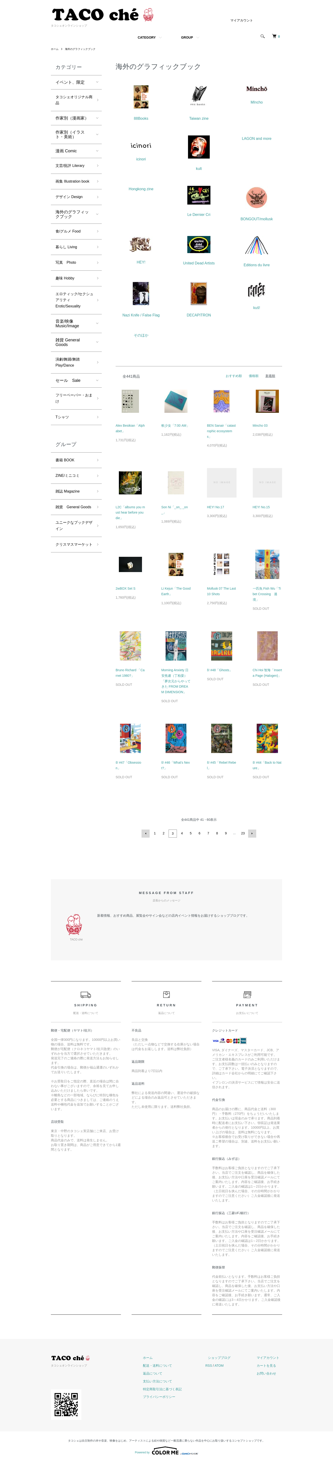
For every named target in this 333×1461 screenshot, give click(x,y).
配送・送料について (170, 1365)
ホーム (55, 49)
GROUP (187, 37)
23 (242, 833)
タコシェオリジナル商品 (72, 101)
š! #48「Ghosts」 (220, 670)
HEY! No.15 (261, 507)
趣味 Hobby (66, 293)
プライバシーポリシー (172, 1396)
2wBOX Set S (126, 588)
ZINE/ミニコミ (69, 499)
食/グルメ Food (70, 243)
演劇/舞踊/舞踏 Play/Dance (69, 381)
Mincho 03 (260, 425)
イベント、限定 (70, 82)
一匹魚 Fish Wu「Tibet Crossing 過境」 (267, 594)
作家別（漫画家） (72, 120)
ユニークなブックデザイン (72, 560)
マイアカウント (241, 20)
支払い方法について (170, 1380)
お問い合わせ (269, 1373)
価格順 (254, 376)
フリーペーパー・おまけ (72, 419)
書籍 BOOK (66, 483)
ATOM (229, 1365)
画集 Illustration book (70, 188)
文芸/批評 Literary (72, 168)
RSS (219, 1365)
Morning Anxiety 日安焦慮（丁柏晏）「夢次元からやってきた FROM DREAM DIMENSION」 (176, 681)
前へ (146, 833)
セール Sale (68, 400)
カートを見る (269, 1365)
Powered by (166, 1450)
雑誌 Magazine (69, 516)
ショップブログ (227, 1357)
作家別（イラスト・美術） (70, 136)
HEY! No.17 (215, 507)
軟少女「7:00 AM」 (175, 425)
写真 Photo (67, 276)
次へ (251, 833)
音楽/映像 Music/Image (67, 341)
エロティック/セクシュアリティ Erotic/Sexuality (73, 316)
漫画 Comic (66, 152)
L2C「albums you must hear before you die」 (130, 512)
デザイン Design (71, 208)
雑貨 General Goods (68, 360)
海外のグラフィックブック (82, 49)
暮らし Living (68, 260)
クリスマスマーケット (72, 583)
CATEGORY (147, 37)
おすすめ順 (234, 376)
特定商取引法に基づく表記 (175, 1388)
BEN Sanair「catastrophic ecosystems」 (221, 431)
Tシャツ (63, 439)
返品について (166, 1373)
